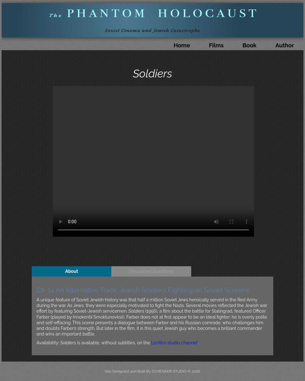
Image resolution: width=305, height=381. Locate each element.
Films (216, 45)
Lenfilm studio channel (174, 342)
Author (284, 45)
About (71, 271)
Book (249, 45)
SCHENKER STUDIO (169, 371)
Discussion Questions (151, 271)
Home (182, 45)
